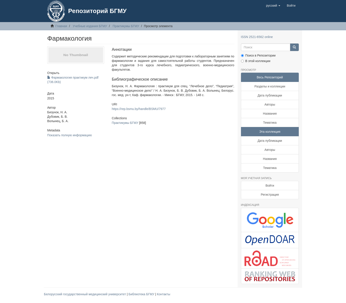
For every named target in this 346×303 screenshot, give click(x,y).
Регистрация (270, 194)
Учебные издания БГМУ (90, 26)
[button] (273, 5)
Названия (270, 113)
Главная (61, 26)
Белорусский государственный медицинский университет (85, 294)
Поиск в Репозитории (258, 55)
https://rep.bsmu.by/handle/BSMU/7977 (138, 109)
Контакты (163, 294)
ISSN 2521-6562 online (257, 37)
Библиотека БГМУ (141, 294)
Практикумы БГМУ (126, 26)
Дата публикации (270, 95)
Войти (269, 185)
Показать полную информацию (69, 135)
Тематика (269, 122)
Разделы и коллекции (269, 86)
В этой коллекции (255, 61)
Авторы (270, 104)
